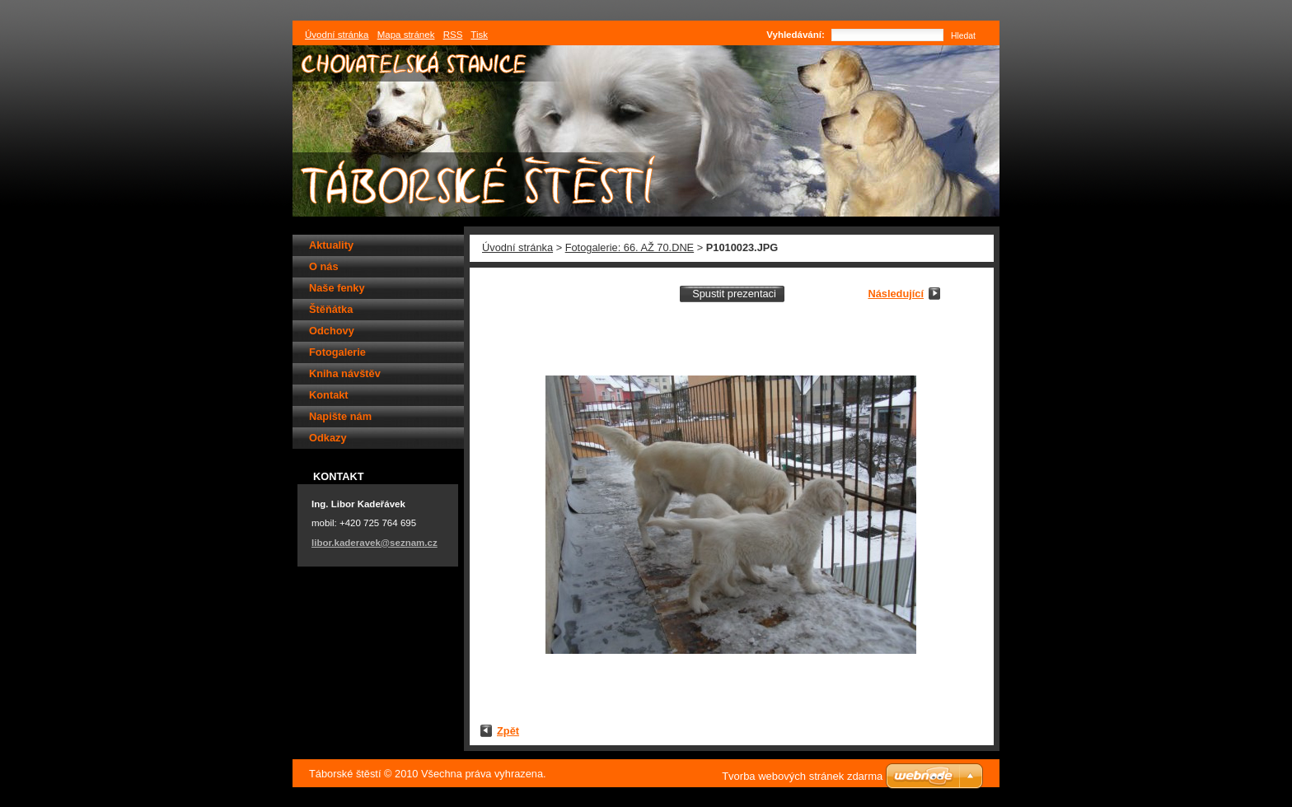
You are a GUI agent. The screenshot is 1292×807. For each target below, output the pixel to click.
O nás (324, 266)
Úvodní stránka (517, 247)
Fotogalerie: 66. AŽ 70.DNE (630, 247)
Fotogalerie (337, 352)
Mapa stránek (406, 35)
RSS (453, 35)
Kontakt (329, 395)
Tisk (479, 35)
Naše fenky (337, 288)
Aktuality (331, 245)
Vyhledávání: (795, 35)
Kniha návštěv (345, 373)
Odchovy (331, 330)
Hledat (963, 35)
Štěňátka (331, 309)
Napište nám (340, 416)
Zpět (508, 731)
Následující (896, 293)
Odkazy (328, 437)
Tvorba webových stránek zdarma (802, 776)
